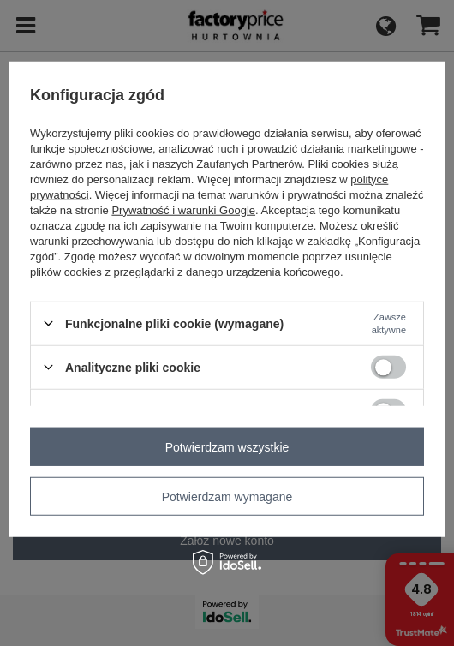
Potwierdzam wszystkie (227, 446)
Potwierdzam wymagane (227, 496)
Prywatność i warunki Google (183, 209)
